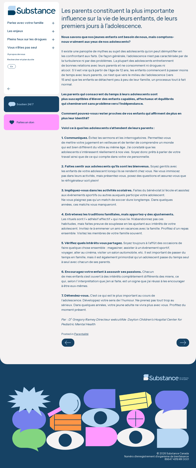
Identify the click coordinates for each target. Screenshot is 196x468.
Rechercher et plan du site (20, 59)
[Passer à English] (12, 66)
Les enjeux (15, 31)
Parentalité (81, 334)
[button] (31, 104)
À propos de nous (16, 54)
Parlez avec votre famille (25, 23)
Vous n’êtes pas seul (22, 47)
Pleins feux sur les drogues (27, 39)
